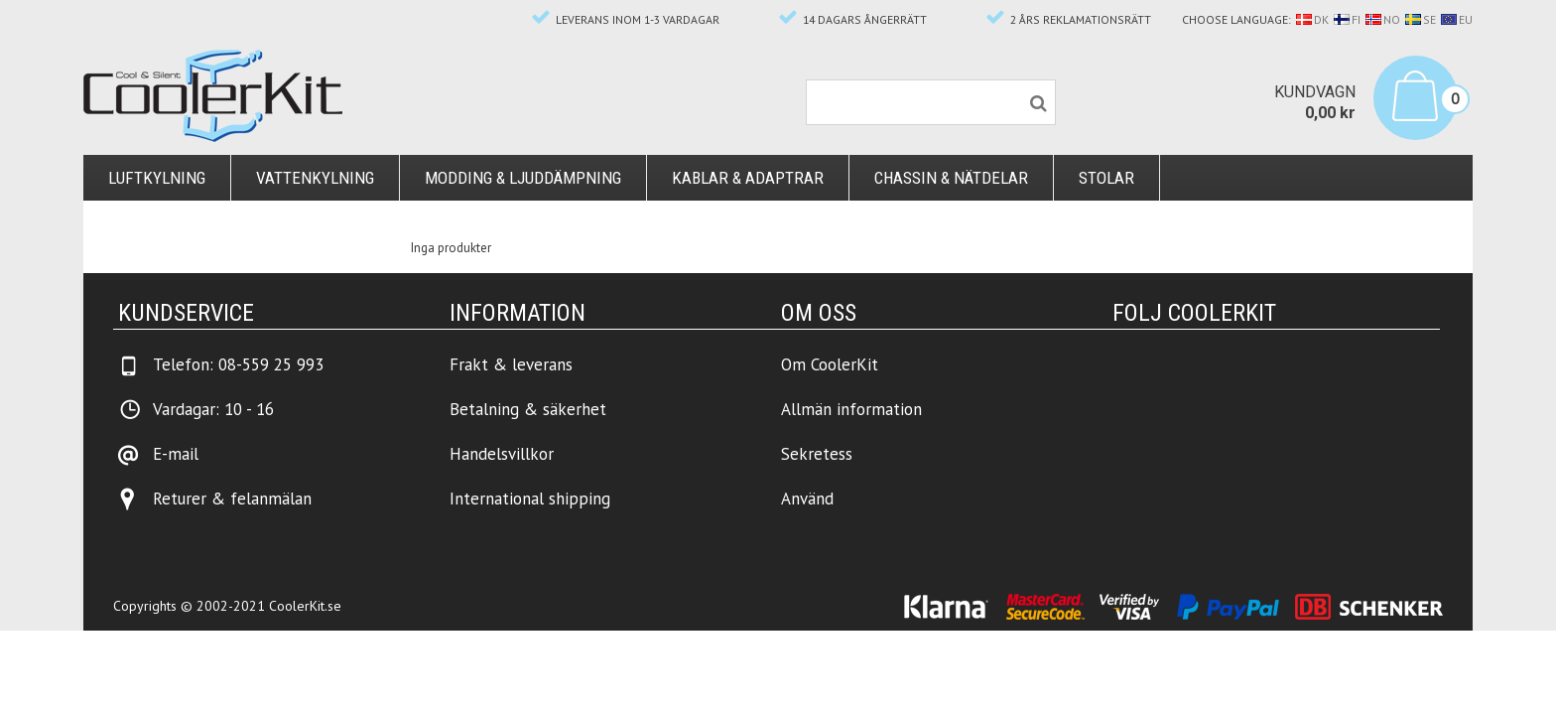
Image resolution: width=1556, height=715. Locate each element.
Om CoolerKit (829, 364)
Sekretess (816, 454)
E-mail (175, 454)
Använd (807, 498)
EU (1457, 19)
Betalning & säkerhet (528, 409)
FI (1347, 19)
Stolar (1106, 178)
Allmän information (851, 409)
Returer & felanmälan (232, 498)
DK (1312, 19)
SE (1420, 19)
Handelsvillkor (502, 454)
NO (1382, 19)
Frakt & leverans (511, 364)
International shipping (530, 498)
